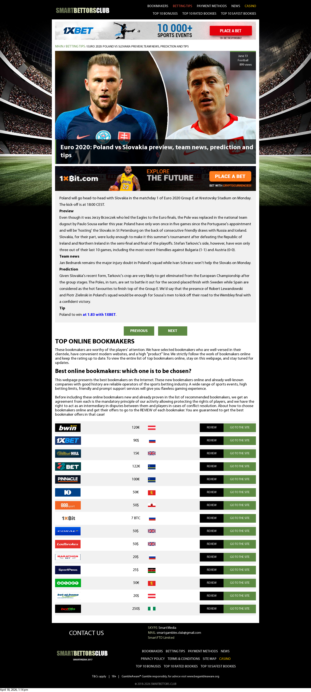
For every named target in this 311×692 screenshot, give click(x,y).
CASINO (250, 6)
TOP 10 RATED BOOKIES (199, 14)
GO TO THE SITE (240, 427)
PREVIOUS (139, 331)
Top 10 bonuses (148, 666)
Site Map (209, 659)
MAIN (59, 46)
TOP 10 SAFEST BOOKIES (238, 14)
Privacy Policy (153, 659)
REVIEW (212, 427)
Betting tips (75, 46)
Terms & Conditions (184, 659)
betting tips (182, 6)
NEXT (172, 331)
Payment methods (212, 6)
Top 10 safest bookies (218, 666)
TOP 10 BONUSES (165, 14)
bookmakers (157, 6)
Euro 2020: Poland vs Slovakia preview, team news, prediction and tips (138, 46)
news (235, 6)
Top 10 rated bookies (181, 666)
